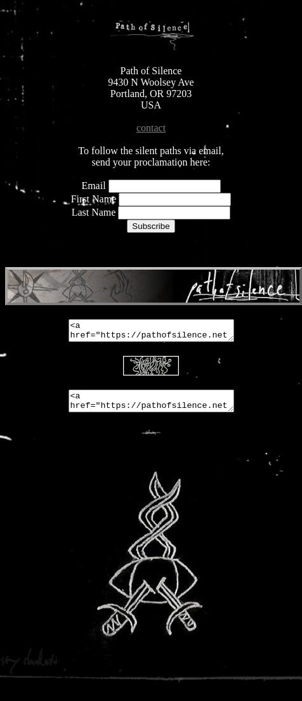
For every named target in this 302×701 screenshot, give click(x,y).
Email (93, 185)
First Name (95, 198)
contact (151, 127)
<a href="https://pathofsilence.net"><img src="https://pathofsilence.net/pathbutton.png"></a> (151, 406)
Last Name (95, 212)
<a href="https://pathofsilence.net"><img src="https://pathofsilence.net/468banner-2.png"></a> (151, 332)
